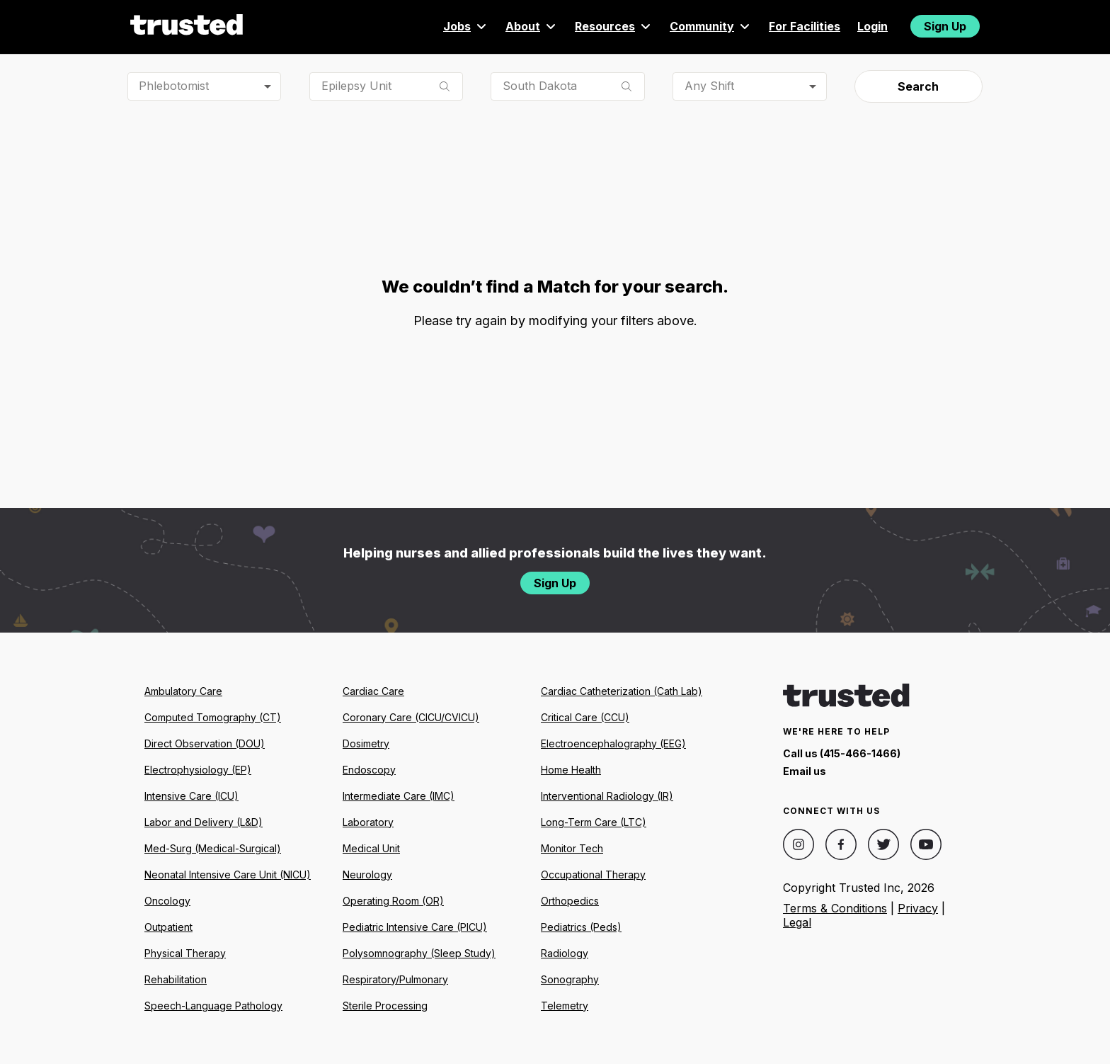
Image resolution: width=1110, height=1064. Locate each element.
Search (918, 86)
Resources (614, 26)
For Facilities (804, 26)
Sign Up (945, 26)
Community (711, 26)
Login (872, 26)
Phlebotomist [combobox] (174, 86)
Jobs (465, 26)
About (531, 26)
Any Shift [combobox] (709, 86)
